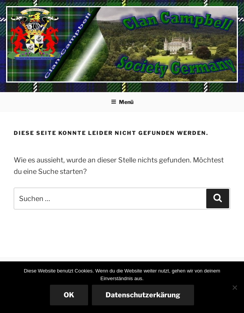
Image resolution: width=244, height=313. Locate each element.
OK (69, 295)
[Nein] (234, 287)
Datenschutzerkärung (143, 295)
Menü (122, 102)
